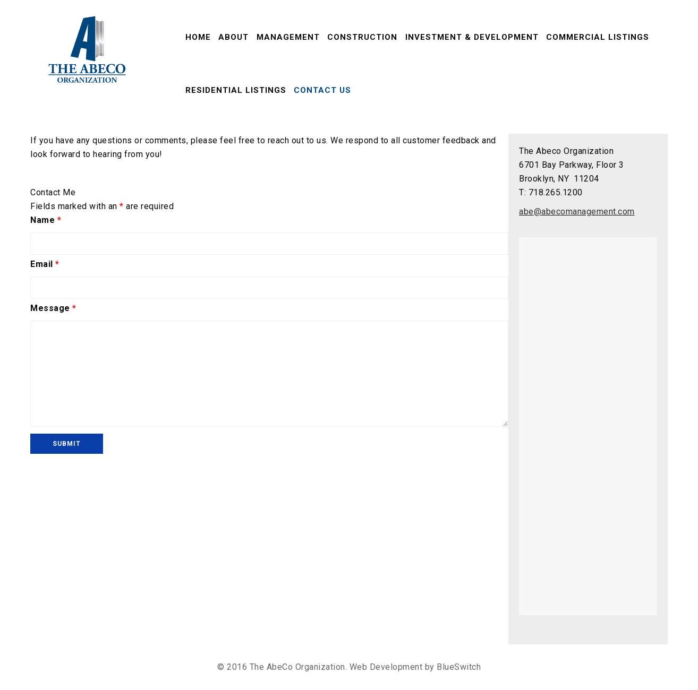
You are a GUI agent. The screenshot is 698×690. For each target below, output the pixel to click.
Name (45, 220)
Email (44, 264)
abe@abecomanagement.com (577, 211)
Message (53, 308)
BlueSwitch (459, 667)
